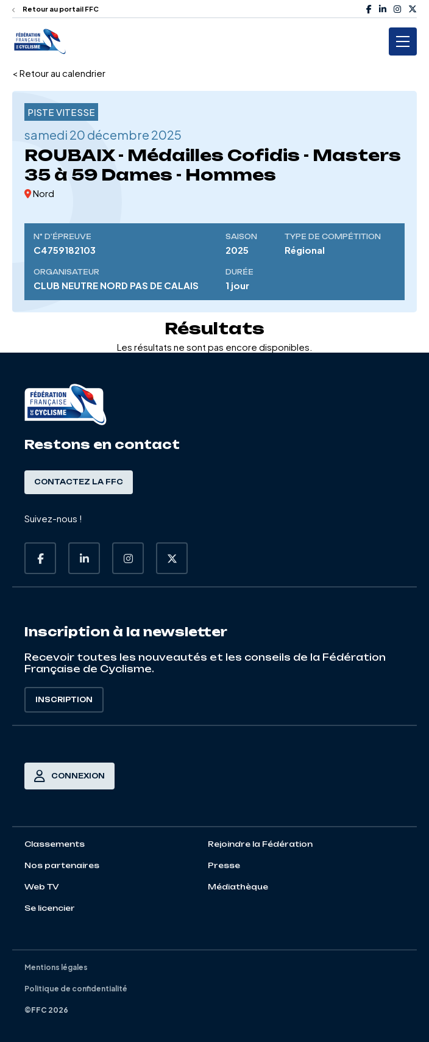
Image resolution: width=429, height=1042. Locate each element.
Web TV (41, 886)
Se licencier (49, 908)
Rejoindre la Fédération (260, 844)
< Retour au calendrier (58, 73)
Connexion (69, 776)
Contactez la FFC (78, 482)
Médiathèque (238, 886)
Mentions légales (56, 967)
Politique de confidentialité (75, 988)
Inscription (64, 699)
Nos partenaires (61, 865)
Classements (54, 844)
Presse (224, 865)
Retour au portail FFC (55, 9)
